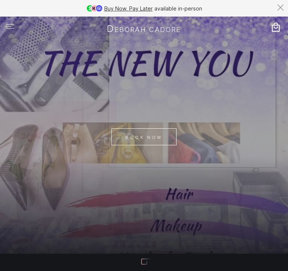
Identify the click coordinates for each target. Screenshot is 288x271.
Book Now (143, 137)
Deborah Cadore (144, 29)
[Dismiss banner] (280, 7)
